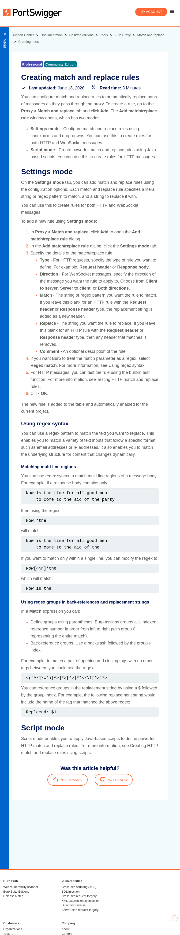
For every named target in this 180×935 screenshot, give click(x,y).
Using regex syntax (126, 365)
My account (151, 12)
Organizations (12, 929)
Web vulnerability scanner (20, 887)
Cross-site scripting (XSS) (79, 887)
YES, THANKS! (67, 780)
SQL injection (71, 891)
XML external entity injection (81, 900)
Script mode (42, 149)
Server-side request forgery (80, 910)
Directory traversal (74, 905)
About (66, 929)
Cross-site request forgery (79, 896)
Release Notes (13, 896)
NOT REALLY (114, 780)
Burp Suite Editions (16, 891)
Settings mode (45, 128)
